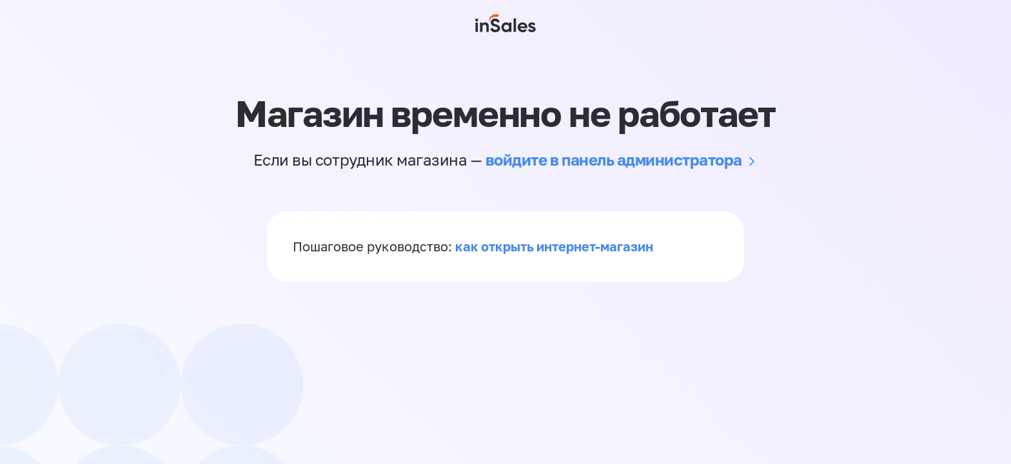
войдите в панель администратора (614, 159)
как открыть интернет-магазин (554, 246)
